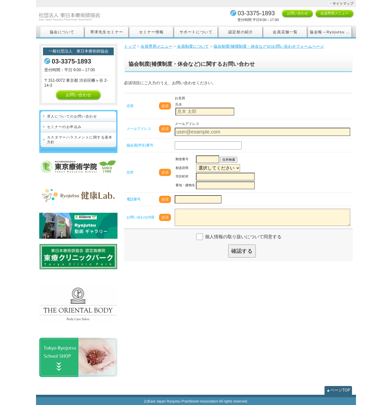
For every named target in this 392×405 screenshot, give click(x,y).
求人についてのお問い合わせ (72, 116)
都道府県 (182, 168)
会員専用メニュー (334, 13)
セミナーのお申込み (64, 127)
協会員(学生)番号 (139, 145)
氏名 (179, 104)
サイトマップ (343, 4)
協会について (62, 32)
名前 (130, 106)
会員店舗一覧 (285, 32)
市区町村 (182, 176)
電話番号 (133, 199)
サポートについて (196, 32)
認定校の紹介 (240, 32)
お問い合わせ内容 (140, 217)
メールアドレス (138, 129)
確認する (242, 251)
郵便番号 (182, 159)
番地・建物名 (185, 185)
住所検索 (228, 160)
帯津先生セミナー (106, 32)
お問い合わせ (297, 13)
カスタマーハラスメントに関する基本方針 (79, 139)
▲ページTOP (338, 390)
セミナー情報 (151, 32)
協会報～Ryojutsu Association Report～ (331, 32)
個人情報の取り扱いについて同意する (243, 236)
